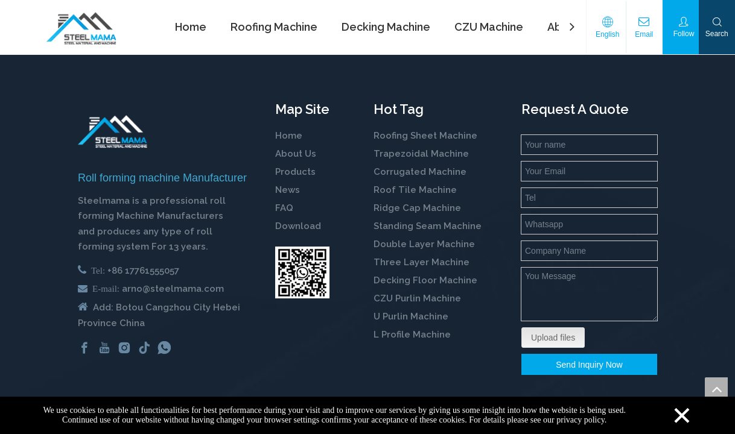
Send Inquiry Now (589, 365)
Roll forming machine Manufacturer (162, 178)
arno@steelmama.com (173, 288)
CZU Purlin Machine (418, 298)
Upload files (553, 337)
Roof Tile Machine (415, 189)
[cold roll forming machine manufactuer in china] (112, 132)
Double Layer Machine (424, 244)
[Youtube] (104, 348)
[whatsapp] (164, 348)
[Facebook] (84, 348)
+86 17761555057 (143, 270)
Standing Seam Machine (428, 226)
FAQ (284, 208)
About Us (295, 153)
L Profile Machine (412, 334)
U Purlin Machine (411, 316)
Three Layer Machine (421, 262)
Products (295, 171)
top (716, 388)
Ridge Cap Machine (417, 208)
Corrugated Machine (420, 171)
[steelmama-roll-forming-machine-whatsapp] (302, 272)
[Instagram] (124, 348)
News (287, 189)
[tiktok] (144, 348)
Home (288, 135)
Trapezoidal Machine (421, 153)
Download (298, 226)
